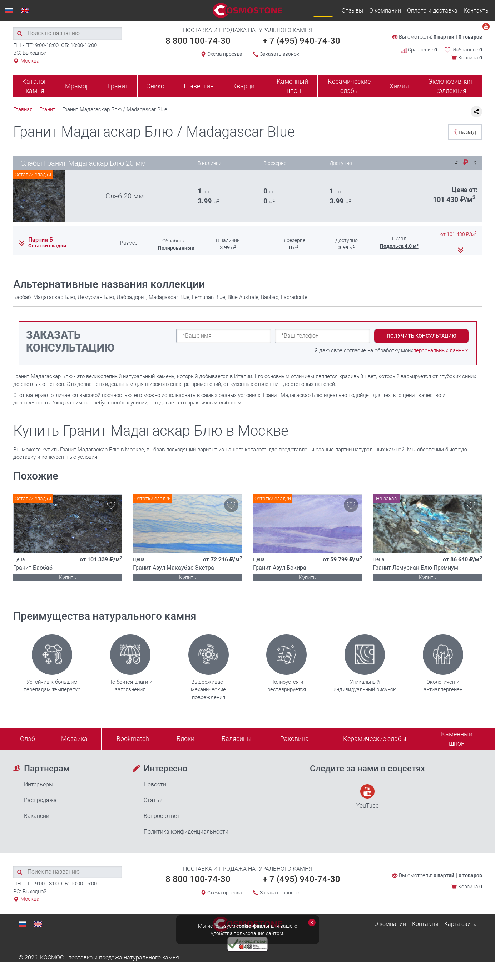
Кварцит (245, 86)
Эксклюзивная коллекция (450, 86)
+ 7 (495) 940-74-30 (301, 41)
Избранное (467, 50)
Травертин (198, 86)
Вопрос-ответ (162, 816)
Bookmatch (133, 738)
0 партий (444, 37)
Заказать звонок (279, 54)
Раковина (294, 738)
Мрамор (77, 86)
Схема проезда (224, 54)
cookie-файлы (252, 926)
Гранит (118, 86)
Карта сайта (460, 924)
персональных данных (440, 350)
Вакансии (36, 816)
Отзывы (352, 11)
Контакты (477, 11)
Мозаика (74, 738)
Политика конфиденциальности (186, 831)
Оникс (155, 86)
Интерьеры (38, 784)
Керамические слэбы (349, 86)
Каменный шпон (292, 86)
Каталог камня (34, 86)
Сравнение (419, 50)
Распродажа (40, 800)
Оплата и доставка (432, 11)
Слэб (27, 738)
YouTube (367, 796)
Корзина (470, 57)
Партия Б (40, 240)
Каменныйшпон (456, 738)
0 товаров (470, 37)
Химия (399, 86)
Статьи (153, 800)
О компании (385, 11)
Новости (155, 784)
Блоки (185, 738)
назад (463, 132)
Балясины (237, 738)
